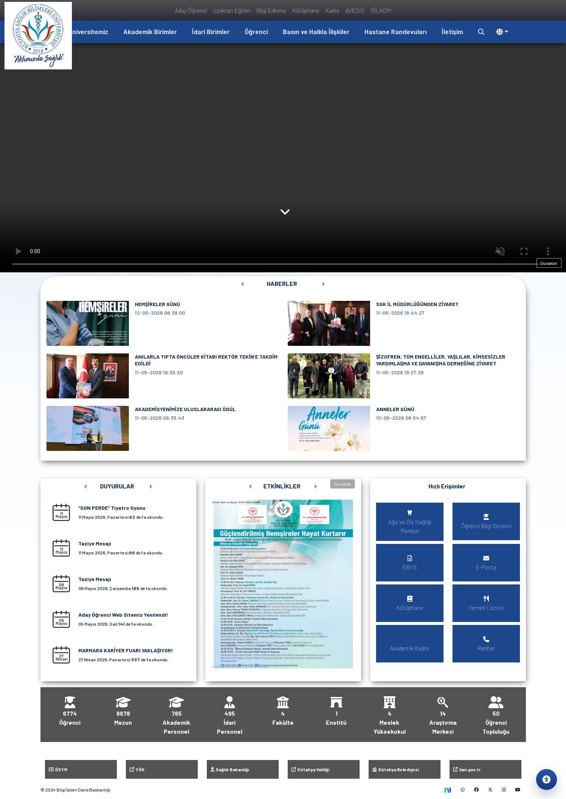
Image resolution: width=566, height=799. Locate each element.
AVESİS (354, 10)
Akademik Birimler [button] (150, 31)
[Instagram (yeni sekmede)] (504, 789)
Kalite (332, 10)
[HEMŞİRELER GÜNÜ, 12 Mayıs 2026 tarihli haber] (162, 323)
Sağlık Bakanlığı (230, 769)
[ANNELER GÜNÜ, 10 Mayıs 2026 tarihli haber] (404, 428)
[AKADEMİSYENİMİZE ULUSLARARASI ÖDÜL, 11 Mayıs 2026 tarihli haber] (162, 428)
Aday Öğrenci (191, 10)
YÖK (137, 769)
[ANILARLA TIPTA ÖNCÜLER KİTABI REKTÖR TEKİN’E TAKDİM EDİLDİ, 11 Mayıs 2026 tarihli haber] (162, 375)
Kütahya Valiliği (310, 769)
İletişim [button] (452, 31)
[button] (481, 32)
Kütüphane (305, 10)
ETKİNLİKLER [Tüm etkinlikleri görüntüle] (281, 486)
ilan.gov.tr (467, 769)
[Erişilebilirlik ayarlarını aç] (546, 779)
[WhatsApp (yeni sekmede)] (463, 789)
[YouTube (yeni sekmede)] (517, 789)
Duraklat (549, 263)
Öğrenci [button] (256, 31)
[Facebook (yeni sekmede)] (476, 789)
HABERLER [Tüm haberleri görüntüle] (282, 283)
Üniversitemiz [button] (88, 31)
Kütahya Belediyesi (395, 769)
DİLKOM (380, 10)
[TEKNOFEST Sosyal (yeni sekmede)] (447, 789)
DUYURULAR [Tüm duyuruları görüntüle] (117, 486)
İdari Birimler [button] (211, 31)
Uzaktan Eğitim (231, 10)
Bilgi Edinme (271, 10)
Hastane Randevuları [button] (395, 31)
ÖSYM (58, 769)
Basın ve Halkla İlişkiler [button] (316, 31)
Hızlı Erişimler (447, 486)
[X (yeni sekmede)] (490, 789)
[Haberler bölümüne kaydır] (285, 215)
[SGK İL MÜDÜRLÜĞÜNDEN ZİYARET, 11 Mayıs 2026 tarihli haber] (404, 323)
